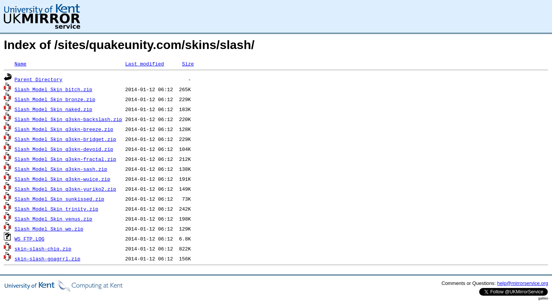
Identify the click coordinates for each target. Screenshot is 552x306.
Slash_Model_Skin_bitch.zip (53, 89)
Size (188, 63)
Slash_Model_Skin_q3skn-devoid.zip (64, 149)
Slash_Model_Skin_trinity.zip (56, 208)
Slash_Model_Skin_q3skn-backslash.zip (68, 119)
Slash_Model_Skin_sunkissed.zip (59, 198)
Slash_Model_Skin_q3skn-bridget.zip (65, 139)
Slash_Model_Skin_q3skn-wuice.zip (62, 178)
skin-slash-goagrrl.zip (47, 258)
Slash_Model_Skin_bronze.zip (55, 99)
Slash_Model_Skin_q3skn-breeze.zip (64, 129)
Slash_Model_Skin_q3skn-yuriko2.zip (65, 188)
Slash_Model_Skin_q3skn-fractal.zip (65, 158)
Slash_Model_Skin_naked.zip (53, 109)
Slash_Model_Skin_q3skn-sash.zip (61, 168)
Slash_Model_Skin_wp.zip (49, 228)
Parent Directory (38, 79)
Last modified (144, 63)
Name (20, 63)
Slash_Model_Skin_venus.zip (53, 218)
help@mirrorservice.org (522, 283)
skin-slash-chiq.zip (43, 248)
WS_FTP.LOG (29, 238)
